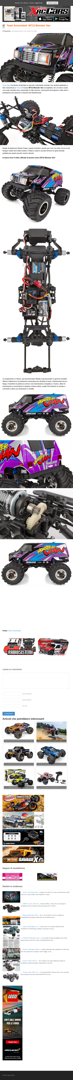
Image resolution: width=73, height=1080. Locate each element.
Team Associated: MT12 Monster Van (28, 25)
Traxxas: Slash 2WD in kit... (31, 972)
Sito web (25, 706)
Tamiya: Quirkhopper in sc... (31, 926)
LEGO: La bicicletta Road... (31, 892)
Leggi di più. (39, 3)
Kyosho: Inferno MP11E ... (30, 961)
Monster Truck (22, 31)
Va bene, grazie (52, 3)
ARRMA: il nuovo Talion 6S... (31, 904)
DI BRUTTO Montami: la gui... (31, 938)
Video (35, 31)
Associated (15, 31)
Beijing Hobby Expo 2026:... (31, 915)
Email (27, 699)
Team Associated (14, 631)
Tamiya (19, 88)
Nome (27, 693)
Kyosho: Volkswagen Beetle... (31, 949)
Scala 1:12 (30, 31)
